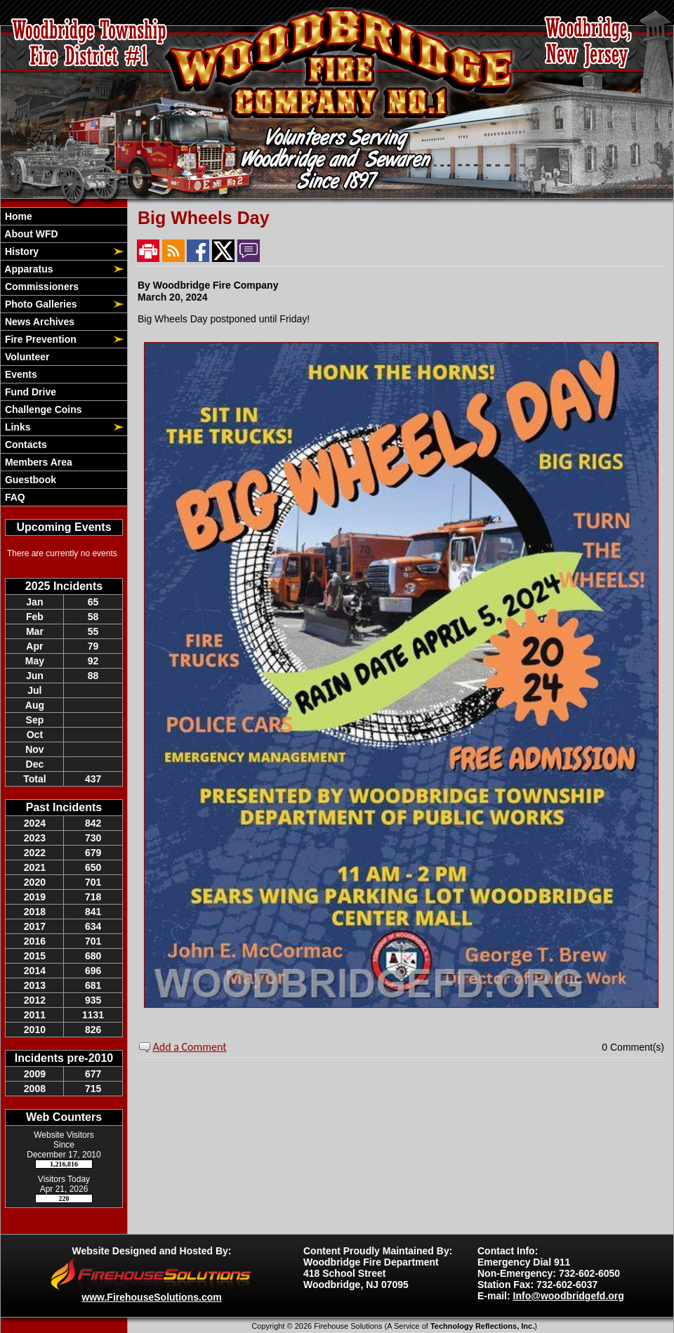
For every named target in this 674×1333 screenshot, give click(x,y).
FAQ (13, 497)
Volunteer (25, 356)
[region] (64, 357)
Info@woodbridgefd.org (568, 1295)
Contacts (24, 444)
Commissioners (40, 286)
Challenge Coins (42, 409)
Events (19, 374)
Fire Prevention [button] (39, 339)
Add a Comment (190, 1046)
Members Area (37, 462)
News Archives (38, 321)
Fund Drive (29, 392)
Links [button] (16, 427)
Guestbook (29, 479)
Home (17, 216)
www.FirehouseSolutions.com (151, 1297)
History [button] (20, 251)
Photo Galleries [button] (39, 304)
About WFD (30, 233)
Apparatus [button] (27, 269)
